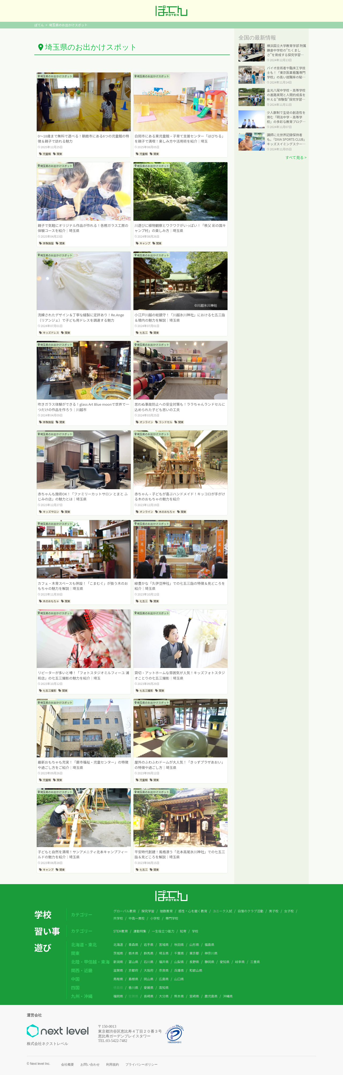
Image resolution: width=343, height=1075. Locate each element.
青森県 (133, 944)
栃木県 (133, 953)
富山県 (133, 961)
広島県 (164, 978)
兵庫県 (179, 970)
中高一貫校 (137, 918)
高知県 (164, 987)
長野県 (194, 961)
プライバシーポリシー (141, 1064)
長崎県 (149, 996)
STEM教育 (120, 931)
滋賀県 (118, 970)
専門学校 (171, 918)
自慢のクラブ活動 (250, 911)
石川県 (149, 961)
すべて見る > (296, 157)
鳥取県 (118, 978)
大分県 (164, 996)
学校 (195, 931)
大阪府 (149, 970)
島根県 (133, 978)
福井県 (164, 961)
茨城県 (118, 953)
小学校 (155, 918)
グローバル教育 (124, 911)
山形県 (194, 944)
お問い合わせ (90, 1064)
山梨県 (179, 961)
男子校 (273, 911)
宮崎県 (194, 996)
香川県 (133, 987)
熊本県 (179, 996)
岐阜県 (240, 961)
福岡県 (118, 996)
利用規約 (112, 1064)
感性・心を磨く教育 (192, 911)
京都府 (133, 970)
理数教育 (166, 911)
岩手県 (149, 944)
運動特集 (139, 931)
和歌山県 (195, 970)
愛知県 (224, 961)
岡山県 (149, 978)
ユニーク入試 (222, 911)
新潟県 (118, 961)
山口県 (179, 978)
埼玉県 (164, 953)
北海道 (118, 944)
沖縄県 (228, 996)
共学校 (118, 918)
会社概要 (67, 1064)
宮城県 (164, 944)
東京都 (194, 953)
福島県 (209, 944)
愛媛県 (149, 987)
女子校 (289, 911)
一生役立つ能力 (163, 931)
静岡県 (209, 961)
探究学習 (147, 911)
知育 (183, 931)
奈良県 (164, 970)
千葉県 (179, 953)
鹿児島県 (211, 996)
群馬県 (149, 953)
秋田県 (179, 944)
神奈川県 (211, 953)
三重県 (255, 961)
